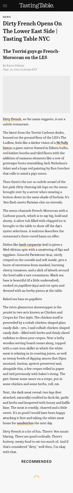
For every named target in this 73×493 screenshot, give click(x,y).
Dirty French (12, 119)
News (7, 17)
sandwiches (25, 423)
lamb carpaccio (30, 244)
